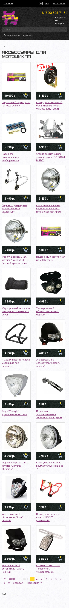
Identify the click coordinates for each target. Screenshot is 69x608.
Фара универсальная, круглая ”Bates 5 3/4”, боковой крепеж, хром (14, 260)
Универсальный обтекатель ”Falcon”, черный (47, 311)
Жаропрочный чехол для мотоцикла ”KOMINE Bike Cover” (16, 311)
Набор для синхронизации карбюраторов (10, 157)
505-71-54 (54, 12)
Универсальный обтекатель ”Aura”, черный (12, 517)
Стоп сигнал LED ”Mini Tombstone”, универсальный (48, 568)
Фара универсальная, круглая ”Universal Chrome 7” (14, 466)
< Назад (23, 578)
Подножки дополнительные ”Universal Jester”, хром (49, 414)
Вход (47, 3)
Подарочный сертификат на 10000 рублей (16, 104)
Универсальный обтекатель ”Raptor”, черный (48, 363)
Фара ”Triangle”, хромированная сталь (14, 412)
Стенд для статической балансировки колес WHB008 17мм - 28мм (49, 105)
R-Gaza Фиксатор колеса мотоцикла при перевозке (16, 363)
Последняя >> (34, 582)
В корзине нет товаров (60, 20)
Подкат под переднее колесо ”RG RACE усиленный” (14, 208)
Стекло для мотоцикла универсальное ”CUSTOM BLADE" (50, 157)
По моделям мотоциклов (17, 35)
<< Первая (9, 578)
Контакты (8, 3)
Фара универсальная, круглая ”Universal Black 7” (49, 466)
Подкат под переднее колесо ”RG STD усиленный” (48, 517)
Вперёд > (18, 582)
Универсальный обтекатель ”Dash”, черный (13, 568)
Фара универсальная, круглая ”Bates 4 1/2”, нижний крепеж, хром (48, 208)
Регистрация (59, 3)
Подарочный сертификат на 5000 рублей (50, 258)
